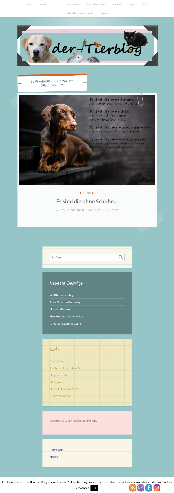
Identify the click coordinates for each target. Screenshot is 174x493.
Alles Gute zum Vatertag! (65, 302)
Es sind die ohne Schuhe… (87, 201)
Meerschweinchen (96, 4)
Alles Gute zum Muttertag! (66, 323)
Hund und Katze (60, 309)
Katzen (57, 4)
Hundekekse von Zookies (66, 389)
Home (30, 4)
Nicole (54, 456)
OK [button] (94, 488)
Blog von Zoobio (60, 395)
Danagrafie (57, 382)
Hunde (43, 4)
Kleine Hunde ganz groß (80, 13)
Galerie (104, 13)
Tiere (144, 4)
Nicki (115, 210)
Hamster (117, 4)
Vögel (132, 4)
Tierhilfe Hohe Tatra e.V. (65, 368)
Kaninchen (74, 4)
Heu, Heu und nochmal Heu (67, 316)
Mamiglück (57, 361)
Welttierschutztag (61, 295)
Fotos (80, 192)
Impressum (57, 449)
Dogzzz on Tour (60, 375)
